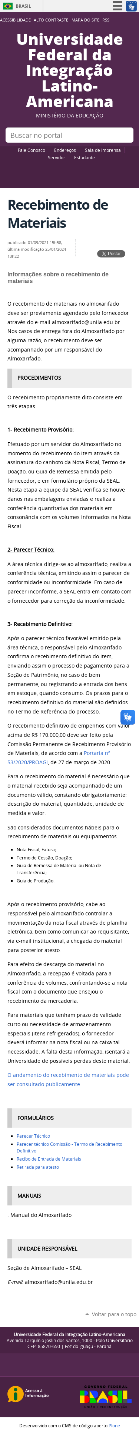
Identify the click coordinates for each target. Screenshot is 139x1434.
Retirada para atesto (38, 1167)
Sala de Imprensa (103, 150)
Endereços (65, 150)
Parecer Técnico (33, 1136)
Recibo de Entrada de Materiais (49, 1159)
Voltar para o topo (114, 1314)
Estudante (84, 157)
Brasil (23, 6)
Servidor (56, 157)
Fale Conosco (31, 150)
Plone (114, 1425)
